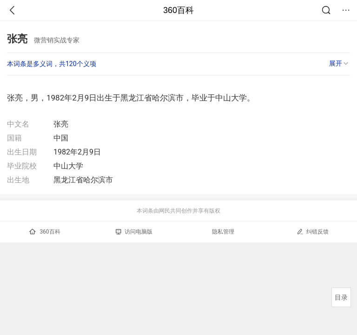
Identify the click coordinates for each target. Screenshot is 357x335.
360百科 (178, 10)
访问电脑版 (134, 231)
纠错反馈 (313, 231)
